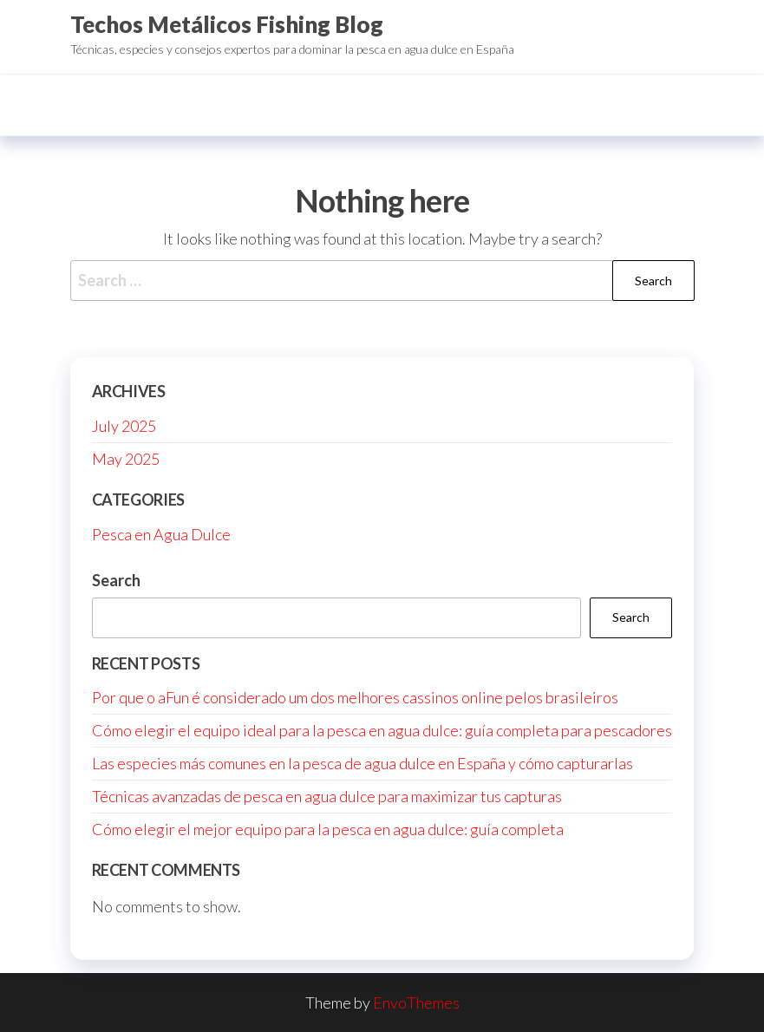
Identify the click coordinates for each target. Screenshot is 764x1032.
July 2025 (124, 425)
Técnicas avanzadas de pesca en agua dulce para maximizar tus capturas (327, 796)
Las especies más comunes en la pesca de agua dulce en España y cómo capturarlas (362, 763)
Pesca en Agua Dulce (161, 534)
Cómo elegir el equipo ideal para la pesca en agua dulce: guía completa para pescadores (382, 730)
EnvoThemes (416, 1002)
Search (116, 580)
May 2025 (126, 458)
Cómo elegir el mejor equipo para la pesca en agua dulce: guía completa (328, 829)
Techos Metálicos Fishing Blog (226, 24)
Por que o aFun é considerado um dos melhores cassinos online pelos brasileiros (355, 697)
